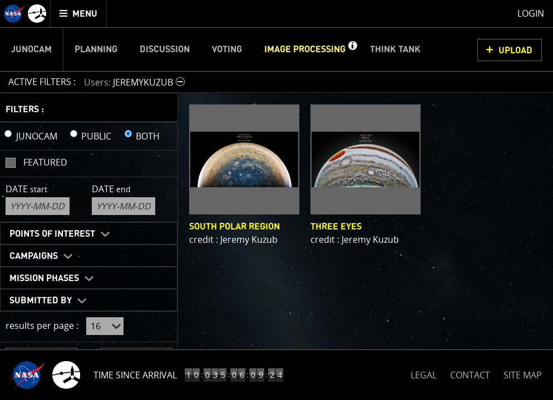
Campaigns (33, 256)
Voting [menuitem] (227, 49)
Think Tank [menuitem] (395, 49)
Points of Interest (52, 233)
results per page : (42, 325)
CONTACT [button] (470, 375)
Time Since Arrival (135, 375)
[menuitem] (79, 13)
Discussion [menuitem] (165, 49)
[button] (352, 49)
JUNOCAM (36, 136)
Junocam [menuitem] (31, 49)
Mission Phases (44, 278)
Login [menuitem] (530, 13)
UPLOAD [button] (515, 50)
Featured (45, 162)
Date (26, 189)
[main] (276, 200)
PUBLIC (96, 136)
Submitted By (40, 300)
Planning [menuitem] (96, 49)
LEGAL (423, 373)
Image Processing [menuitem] (304, 49)
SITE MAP (522, 375)
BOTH (148, 136)
